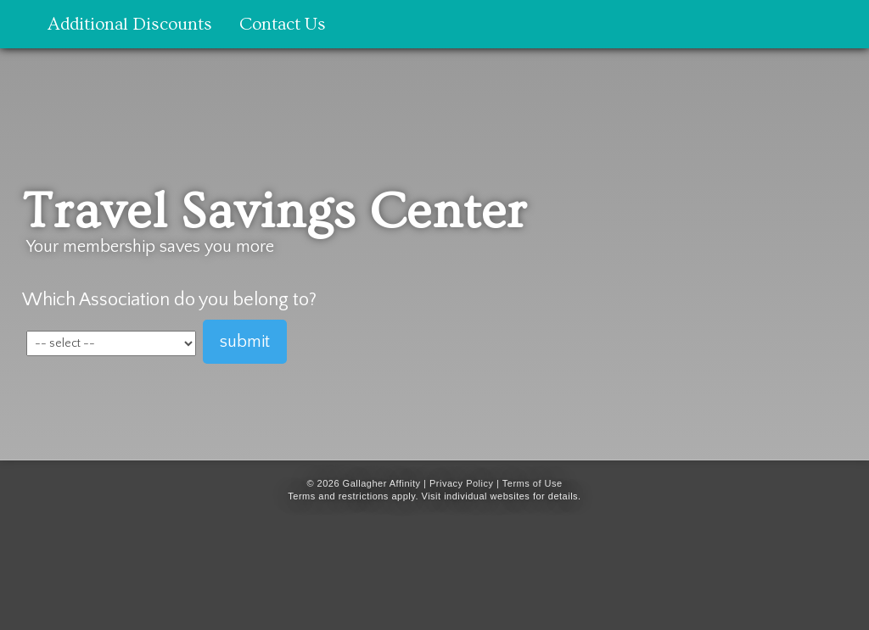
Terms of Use (532, 483)
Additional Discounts (130, 24)
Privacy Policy (461, 483)
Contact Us (282, 24)
